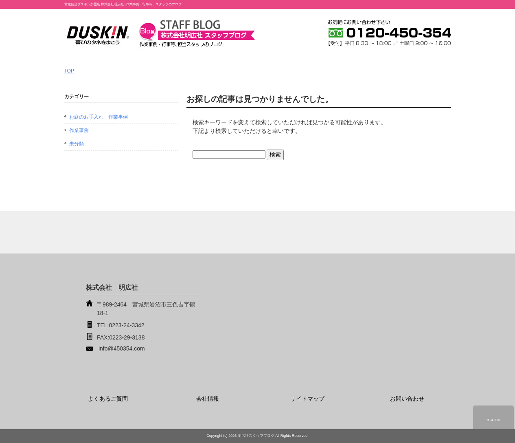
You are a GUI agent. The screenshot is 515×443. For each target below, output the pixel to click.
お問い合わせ (407, 398)
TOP (69, 71)
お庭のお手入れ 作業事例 (98, 117)
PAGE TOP (493, 420)
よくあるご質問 (108, 398)
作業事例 (79, 130)
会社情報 (207, 398)
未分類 (76, 144)
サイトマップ (307, 398)
